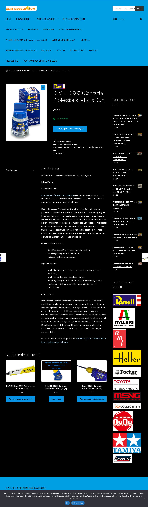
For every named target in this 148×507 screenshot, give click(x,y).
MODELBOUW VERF (46, 19)
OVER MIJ (93, 50)
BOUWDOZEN (22, 19)
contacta (80, 147)
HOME (8, 19)
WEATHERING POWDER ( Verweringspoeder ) (26, 40)
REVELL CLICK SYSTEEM (74, 19)
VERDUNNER (49, 29)
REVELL (61, 153)
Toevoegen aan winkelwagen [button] (20, 399)
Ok (67, 503)
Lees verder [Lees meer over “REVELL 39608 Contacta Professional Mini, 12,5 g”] (56, 399)
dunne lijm (89, 147)
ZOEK (139, 8)
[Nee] (144, 498)
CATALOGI (60, 50)
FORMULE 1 (85, 40)
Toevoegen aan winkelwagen (70, 128)
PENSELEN (33, 29)
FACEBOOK (46, 50)
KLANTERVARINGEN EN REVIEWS (21, 50)
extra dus (99, 147)
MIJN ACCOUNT (77, 50)
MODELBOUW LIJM (14, 29)
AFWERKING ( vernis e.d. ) (70, 29)
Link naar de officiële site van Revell (57, 195)
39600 (60, 147)
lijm (54, 150)
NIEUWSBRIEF (12, 60)
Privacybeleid (77, 503)
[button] (43, 87)
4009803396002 (69, 147)
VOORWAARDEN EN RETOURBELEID (40, 60)
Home (11, 71)
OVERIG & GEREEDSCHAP (63, 40)
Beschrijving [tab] (11, 170)
